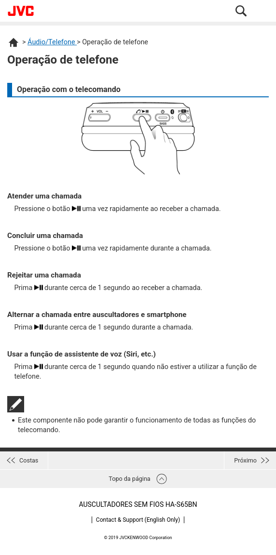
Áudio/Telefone (52, 42)
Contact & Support (138, 519)
